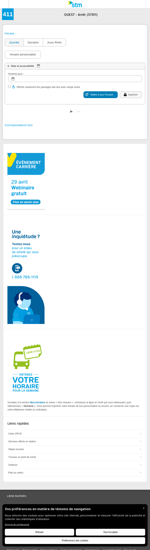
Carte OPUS (15, 421)
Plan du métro (15, 460)
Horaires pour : (16, 61)
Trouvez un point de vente (22, 445)
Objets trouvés (16, 437)
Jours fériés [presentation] (54, 42)
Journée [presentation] (14, 42)
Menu (4, 4)
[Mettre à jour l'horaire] (100, 82)
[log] (75, 66)
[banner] (75, 4)
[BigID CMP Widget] (75, 526)
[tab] (14, 42)
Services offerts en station (22, 429)
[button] (86, 42)
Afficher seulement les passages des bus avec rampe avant (48, 75)
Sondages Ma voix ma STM (21, 494)
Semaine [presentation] (33, 42)
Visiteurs (12, 452)
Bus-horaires (37, 390)
